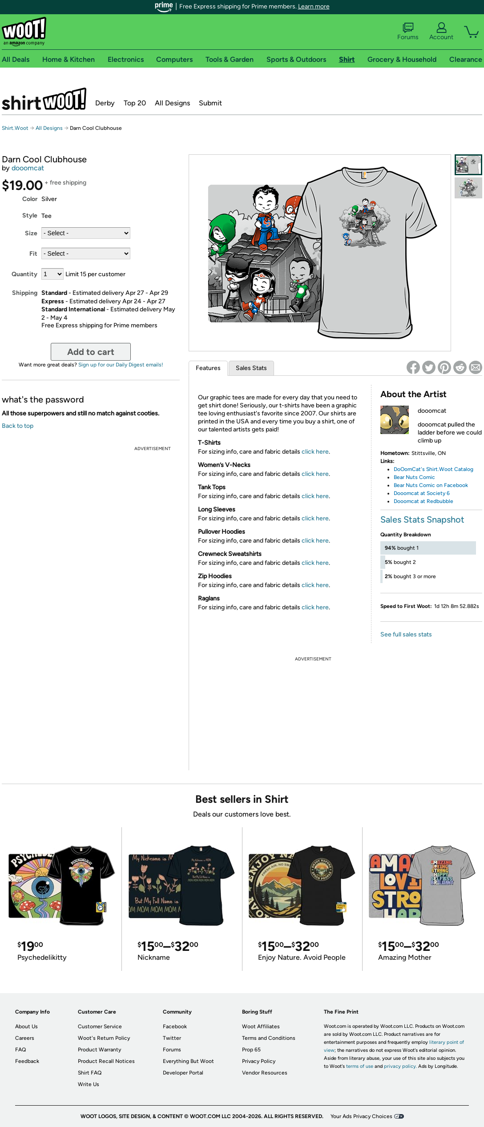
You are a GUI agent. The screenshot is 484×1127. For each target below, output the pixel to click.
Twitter (172, 1038)
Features (208, 368)
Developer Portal (183, 1073)
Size (31, 233)
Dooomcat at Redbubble (423, 501)
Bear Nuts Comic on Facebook (431, 485)
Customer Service (100, 1026)
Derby (105, 103)
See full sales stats (406, 634)
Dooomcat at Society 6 (422, 493)
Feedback (27, 1061)
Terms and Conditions (268, 1038)
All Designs (172, 103)
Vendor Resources (264, 1073)
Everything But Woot (188, 1061)
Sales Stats (251, 368)
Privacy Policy (258, 1061)
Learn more (314, 6)
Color (29, 199)
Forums (408, 31)
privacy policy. (400, 1066)
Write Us (88, 1084)
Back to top (17, 426)
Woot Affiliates (261, 1026)
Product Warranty (99, 1049)
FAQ (20, 1049)
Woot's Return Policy (104, 1038)
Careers (24, 1038)
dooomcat (28, 168)
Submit (210, 103)
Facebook (175, 1026)
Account (441, 31)
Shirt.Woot (44, 99)
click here (315, 451)
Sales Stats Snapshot (422, 519)
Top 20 (135, 103)
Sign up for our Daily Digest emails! (120, 365)
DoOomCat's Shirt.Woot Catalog (433, 469)
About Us (26, 1026)
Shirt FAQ (89, 1073)
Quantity (24, 274)
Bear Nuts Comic (414, 477)
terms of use (359, 1066)
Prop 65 (251, 1049)
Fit (33, 254)
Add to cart (90, 351)
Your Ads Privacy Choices (361, 1116)
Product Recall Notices (106, 1061)
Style (29, 215)
